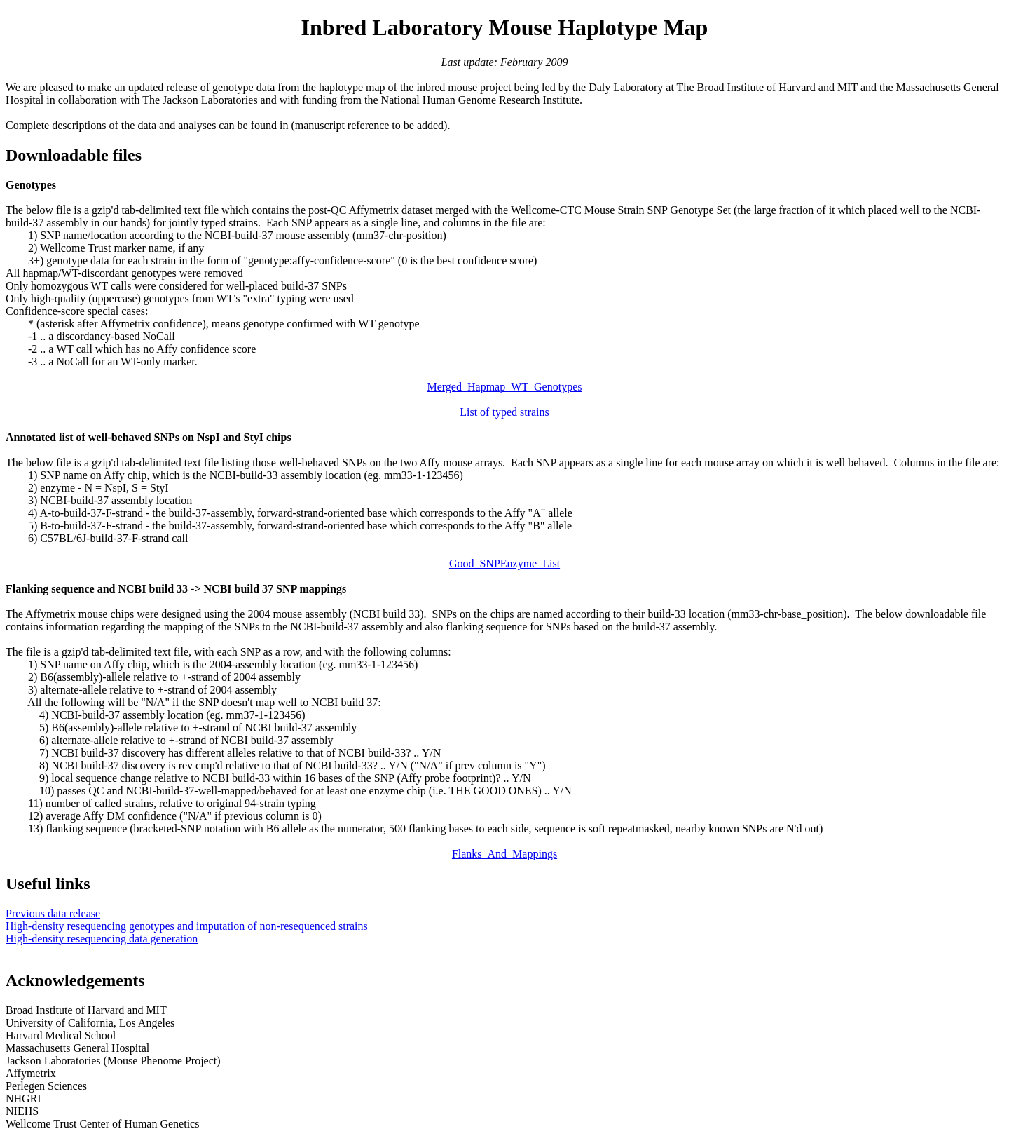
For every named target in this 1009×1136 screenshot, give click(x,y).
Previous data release (53, 913)
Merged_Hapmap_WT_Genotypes (504, 387)
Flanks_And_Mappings (504, 854)
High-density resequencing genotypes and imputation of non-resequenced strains (187, 926)
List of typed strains (504, 412)
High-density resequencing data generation (102, 939)
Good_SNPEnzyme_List (504, 563)
